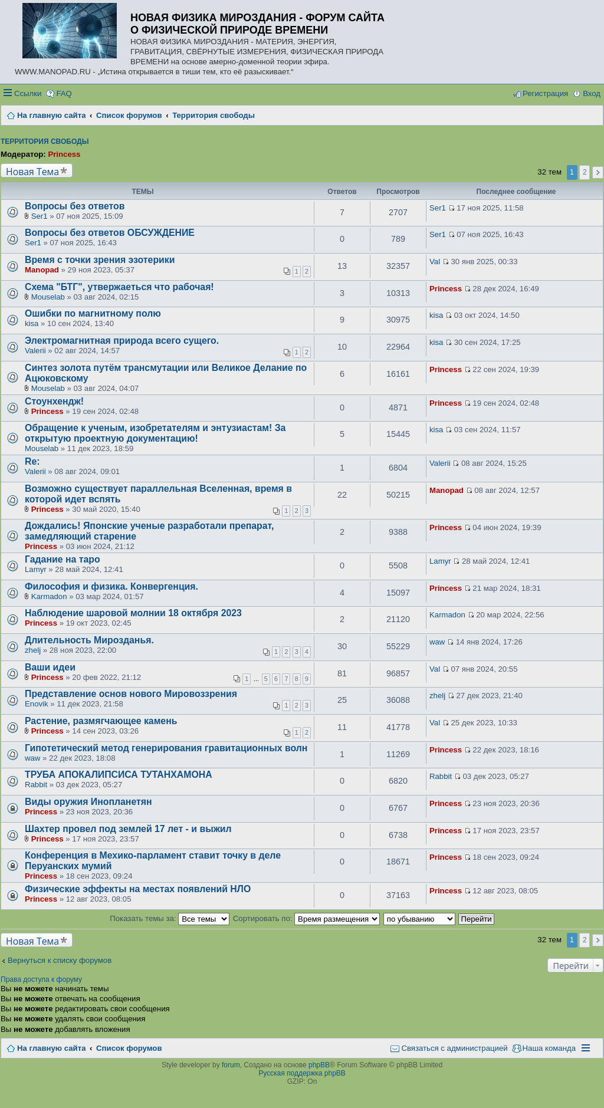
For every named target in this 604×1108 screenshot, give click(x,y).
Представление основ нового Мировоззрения (131, 694)
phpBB (319, 1065)
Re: (32, 461)
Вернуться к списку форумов (59, 960)
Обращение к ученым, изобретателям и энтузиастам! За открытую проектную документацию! (155, 433)
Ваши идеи (50, 667)
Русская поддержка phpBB (302, 1073)
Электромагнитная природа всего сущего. (122, 341)
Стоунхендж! (54, 401)
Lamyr (36, 569)
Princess (64, 154)
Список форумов (129, 1048)
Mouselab (48, 296)
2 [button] (585, 172)
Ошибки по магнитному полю (93, 313)
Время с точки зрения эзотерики (100, 260)
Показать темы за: (169, 918)
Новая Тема (32, 171)
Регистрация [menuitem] (545, 93)
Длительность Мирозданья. (89, 640)
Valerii (35, 350)
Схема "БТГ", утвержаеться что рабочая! (119, 287)
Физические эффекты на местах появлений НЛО (138, 889)
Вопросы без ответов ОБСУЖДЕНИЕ (110, 233)
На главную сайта (51, 1048)
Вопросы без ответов (74, 206)
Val (434, 261)
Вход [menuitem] (591, 93)
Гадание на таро (62, 559)
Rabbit (36, 784)
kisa (31, 323)
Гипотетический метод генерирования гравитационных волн (166, 748)
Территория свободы (44, 141)
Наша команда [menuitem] (549, 1048)
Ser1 (39, 216)
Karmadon (49, 596)
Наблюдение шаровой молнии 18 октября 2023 (133, 613)
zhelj (33, 650)
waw (437, 641)
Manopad (42, 269)
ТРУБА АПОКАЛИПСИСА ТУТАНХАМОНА (118, 775)
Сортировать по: (306, 918)
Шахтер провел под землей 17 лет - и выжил (128, 829)
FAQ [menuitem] (63, 93)
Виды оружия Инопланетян (88, 802)
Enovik (36, 703)
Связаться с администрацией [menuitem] (454, 1048)
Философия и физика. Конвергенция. (111, 586)
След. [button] (597, 172)
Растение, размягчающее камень (101, 721)
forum (231, 1065)
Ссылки (27, 93)
